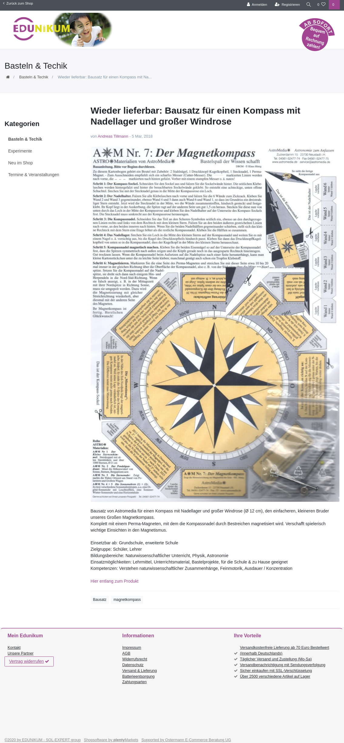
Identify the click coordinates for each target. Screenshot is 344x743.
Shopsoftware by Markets (111, 740)
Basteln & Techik (33, 77)
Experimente (20, 151)
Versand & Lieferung (139, 671)
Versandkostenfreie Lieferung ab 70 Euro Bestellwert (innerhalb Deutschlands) (284, 650)
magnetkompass (127, 599)
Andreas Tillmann (113, 136)
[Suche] (308, 4)
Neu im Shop (20, 162)
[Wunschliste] (321, 4)
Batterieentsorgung (138, 676)
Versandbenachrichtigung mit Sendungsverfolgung (282, 665)
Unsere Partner (20, 653)
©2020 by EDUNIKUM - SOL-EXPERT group (43, 740)
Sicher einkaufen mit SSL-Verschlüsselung (276, 671)
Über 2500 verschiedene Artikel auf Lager (275, 676)
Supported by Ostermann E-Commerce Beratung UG (186, 740)
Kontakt (14, 647)
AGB (126, 653)
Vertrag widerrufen (29, 661)
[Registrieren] (286, 4)
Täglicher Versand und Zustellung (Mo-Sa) (276, 659)
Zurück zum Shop (18, 3)
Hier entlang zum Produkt (115, 581)
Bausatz (99, 599)
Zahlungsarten (134, 682)
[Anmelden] (255, 4)
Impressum (131, 647)
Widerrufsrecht (134, 659)
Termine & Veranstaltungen (33, 174)
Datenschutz (132, 665)
